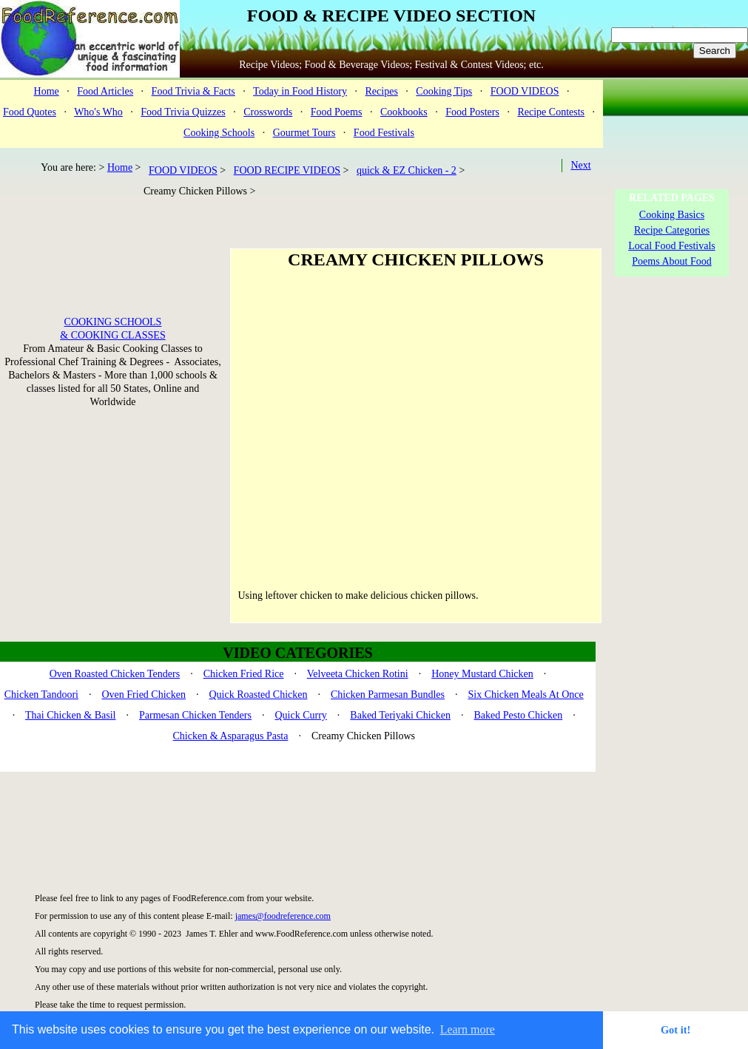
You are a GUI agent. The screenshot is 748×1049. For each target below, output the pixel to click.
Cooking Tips (444, 91)
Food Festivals (384, 132)
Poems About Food (671, 261)
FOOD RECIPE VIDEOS (287, 170)
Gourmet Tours (304, 132)
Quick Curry (300, 715)
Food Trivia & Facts (193, 91)
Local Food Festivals (671, 245)
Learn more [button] (467, 1029)
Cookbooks (404, 112)
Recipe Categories (672, 230)
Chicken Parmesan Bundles (388, 694)
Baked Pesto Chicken (518, 715)
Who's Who (98, 112)
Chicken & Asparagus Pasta (231, 735)
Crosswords (267, 112)
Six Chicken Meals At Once (525, 694)
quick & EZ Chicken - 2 (406, 170)
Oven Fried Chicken (143, 694)
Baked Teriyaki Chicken (400, 715)
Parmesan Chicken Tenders (195, 715)
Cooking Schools (219, 132)
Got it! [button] (675, 1030)
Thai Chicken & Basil (70, 715)
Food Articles (105, 91)
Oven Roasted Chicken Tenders (115, 673)
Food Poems (337, 112)
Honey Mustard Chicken (482, 673)
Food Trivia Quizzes (183, 112)
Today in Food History (300, 91)
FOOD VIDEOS (525, 91)
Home (46, 91)
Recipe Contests (550, 112)
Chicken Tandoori (41, 694)
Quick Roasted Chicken (258, 694)
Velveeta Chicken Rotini (357, 673)
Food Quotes (29, 112)
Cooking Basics (671, 214)
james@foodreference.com (283, 916)
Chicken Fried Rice (243, 673)
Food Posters (472, 112)
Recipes (381, 91)
